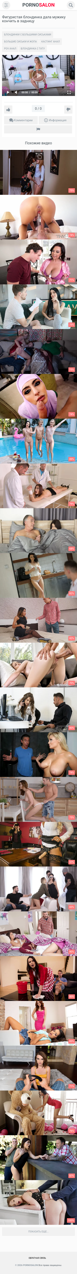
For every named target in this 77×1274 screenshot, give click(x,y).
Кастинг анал (50, 41)
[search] (71, 5)
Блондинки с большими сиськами (27, 34)
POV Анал (10, 48)
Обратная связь (37, 1258)
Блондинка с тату (33, 48)
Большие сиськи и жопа (20, 41)
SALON (38, 5)
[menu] (6, 5)
